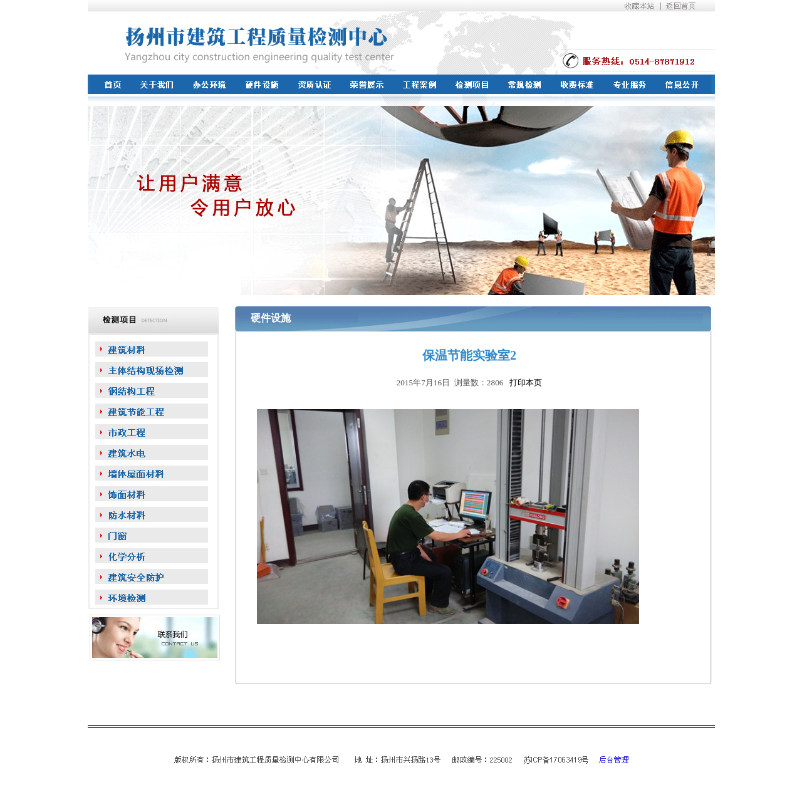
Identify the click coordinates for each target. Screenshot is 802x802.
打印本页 (524, 382)
